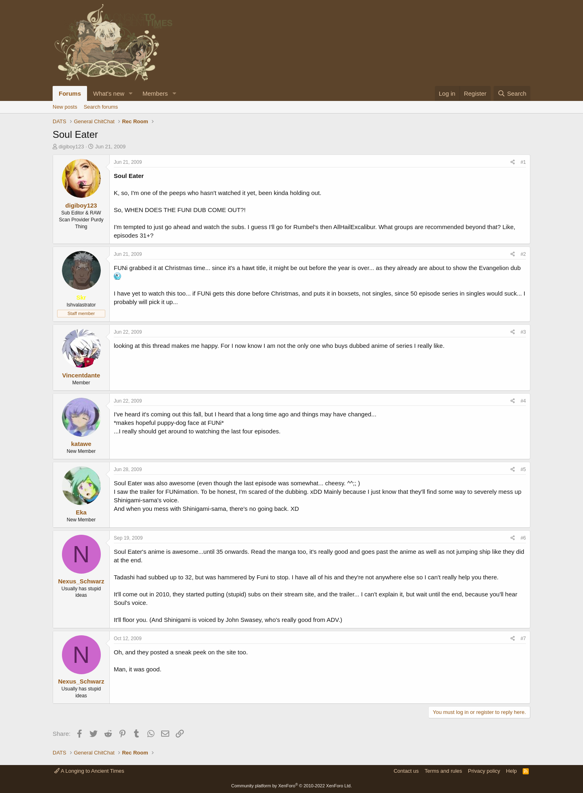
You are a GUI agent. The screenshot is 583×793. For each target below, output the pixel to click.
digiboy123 (71, 147)
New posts (65, 107)
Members (155, 93)
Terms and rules (443, 771)
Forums (70, 93)
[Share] (513, 162)
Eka (81, 512)
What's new (108, 93)
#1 (523, 162)
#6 (523, 538)
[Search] (512, 93)
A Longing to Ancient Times (89, 771)
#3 (523, 332)
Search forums (101, 107)
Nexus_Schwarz (81, 581)
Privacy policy (484, 771)
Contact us (406, 771)
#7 (523, 638)
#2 (523, 254)
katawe (81, 443)
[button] (130, 93)
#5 (523, 469)
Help (511, 771)
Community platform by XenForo (291, 785)
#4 (523, 401)
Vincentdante (81, 375)
